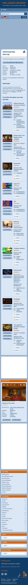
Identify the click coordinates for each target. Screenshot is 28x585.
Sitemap (3, 579)
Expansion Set (14, 505)
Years (4, 534)
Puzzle (14, 514)
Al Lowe (18, 256)
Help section (20, 90)
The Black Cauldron (19, 248)
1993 (20, 336)
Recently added (6, 484)
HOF (16, 334)
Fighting (14, 507)
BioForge (16, 221)
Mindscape (19, 291)
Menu (4, 9)
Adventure (16, 113)
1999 (20, 167)
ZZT (15, 201)
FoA (23, 111)
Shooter (14, 522)
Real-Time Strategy (14, 518)
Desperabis (17, 163)
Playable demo (13, 71)
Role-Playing (14, 520)
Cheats (4, 492)
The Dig (11, 65)
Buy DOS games (6, 478)
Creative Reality (20, 308)
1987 (20, 252)
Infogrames (13, 416)
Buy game (8, 117)
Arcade (14, 501)
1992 (20, 113)
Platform (14, 512)
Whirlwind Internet (12, 583)
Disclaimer (15, 579)
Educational (14, 503)
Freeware (16, 170)
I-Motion (12, 415)
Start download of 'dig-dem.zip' (13, 62)
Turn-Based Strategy (14, 530)
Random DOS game (6, 488)
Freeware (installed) (18, 169)
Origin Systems (20, 233)
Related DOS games (7, 486)
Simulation (14, 524)
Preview (15, 148)
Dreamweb (17, 299)
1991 (20, 205)
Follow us (4, 570)
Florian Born (19, 173)
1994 (20, 303)
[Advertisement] (14, 33)
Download (8, 111)
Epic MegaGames (21, 191)
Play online (8, 114)
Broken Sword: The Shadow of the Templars (19, 137)
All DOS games (5, 474)
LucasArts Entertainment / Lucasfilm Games (21, 121)
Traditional (14, 528)
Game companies (6, 490)
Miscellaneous (14, 510)
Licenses (4, 542)
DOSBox (14, 91)
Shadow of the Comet (8, 403)
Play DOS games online (7, 476)
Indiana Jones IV (17, 111)
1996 (20, 147)
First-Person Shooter (14, 509)
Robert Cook (19, 288)
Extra (22, 338)
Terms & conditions (5, 580)
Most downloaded (6, 480)
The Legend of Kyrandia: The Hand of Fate (19, 326)
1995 (20, 229)
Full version (16, 189)
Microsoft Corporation (11, 566)
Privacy (9, 579)
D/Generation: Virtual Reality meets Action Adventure (19, 277)
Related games (6, 550)
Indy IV (22, 109)
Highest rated (5, 482)
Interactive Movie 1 (18, 227)
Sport (14, 526)
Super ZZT (17, 184)
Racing (14, 516)
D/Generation (18, 270)
